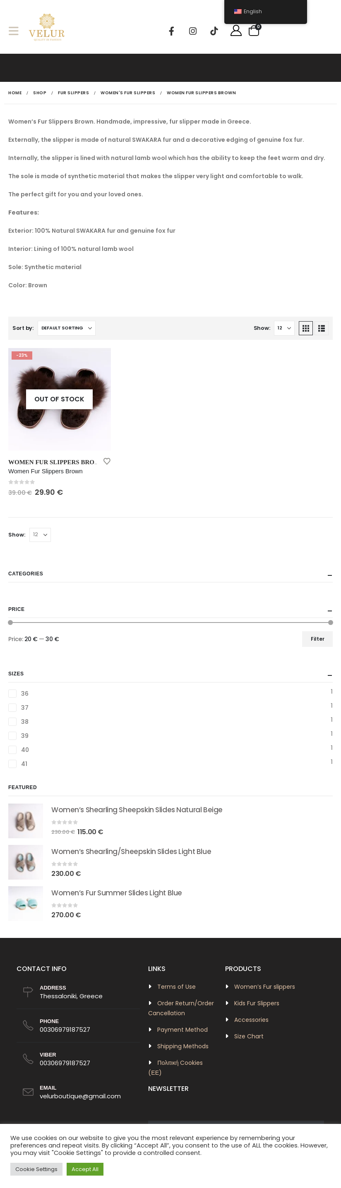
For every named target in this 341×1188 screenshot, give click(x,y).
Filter (317, 638)
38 (24, 722)
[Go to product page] (59, 399)
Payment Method (182, 1030)
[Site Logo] (47, 31)
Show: (262, 328)
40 (25, 750)
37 (24, 708)
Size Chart (249, 1036)
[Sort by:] (67, 328)
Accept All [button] (85, 1169)
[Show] (284, 328)
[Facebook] (171, 31)
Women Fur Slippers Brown (56, 462)
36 (24, 693)
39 (24, 736)
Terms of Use (176, 987)
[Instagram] (192, 31)
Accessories (251, 1020)
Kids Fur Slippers (256, 1003)
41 (24, 764)
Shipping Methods (183, 1046)
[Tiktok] (213, 31)
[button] (16, 30)
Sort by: (23, 328)
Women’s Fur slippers (264, 987)
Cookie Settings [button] (36, 1169)
